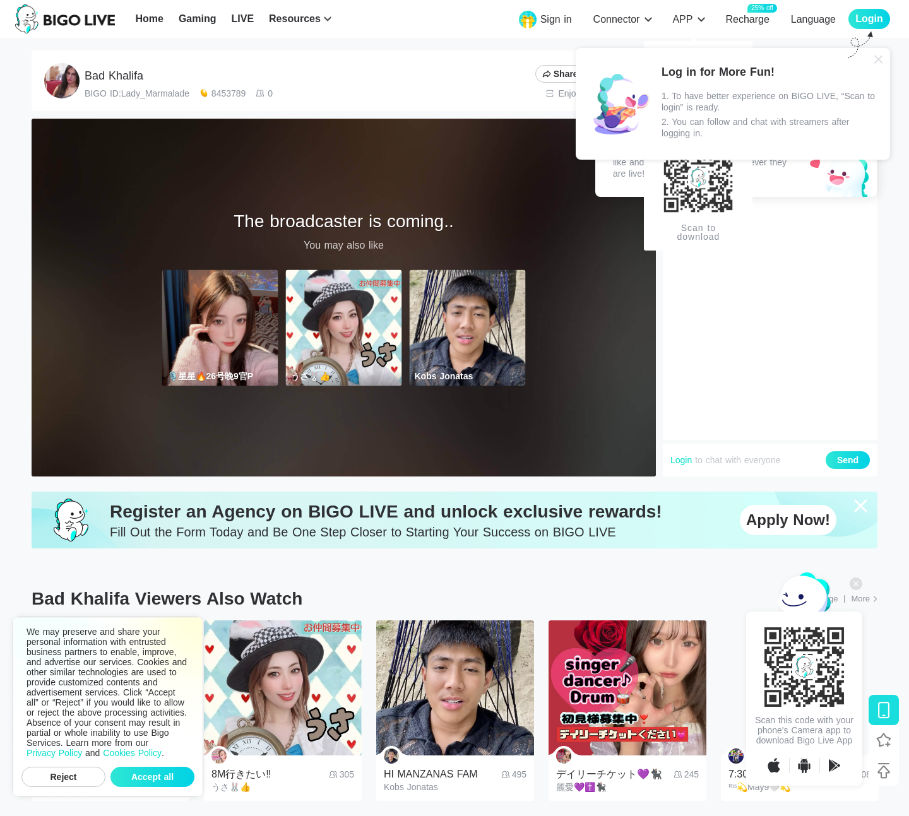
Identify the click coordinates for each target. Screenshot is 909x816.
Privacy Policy (54, 753)
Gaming (198, 18)
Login (681, 460)
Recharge (747, 19)
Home (149, 18)
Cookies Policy (132, 753)
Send (847, 460)
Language (813, 19)
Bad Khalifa (114, 75)
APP (682, 19)
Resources (295, 18)
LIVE (242, 18)
